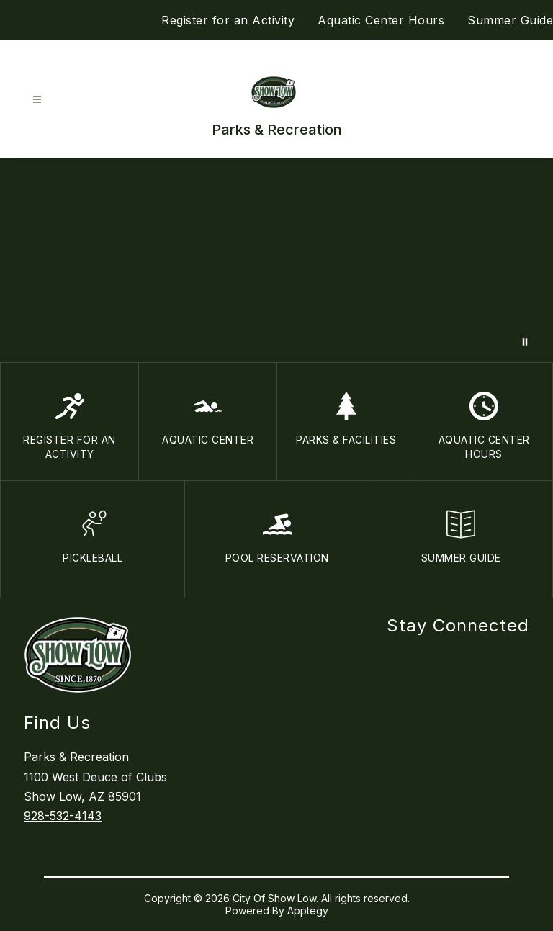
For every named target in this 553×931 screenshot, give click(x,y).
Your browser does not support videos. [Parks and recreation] (276, 260)
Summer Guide (510, 20)
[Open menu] (37, 99)
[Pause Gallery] (524, 342)
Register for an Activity (228, 20)
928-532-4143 (63, 816)
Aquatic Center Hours (381, 20)
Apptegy (307, 910)
